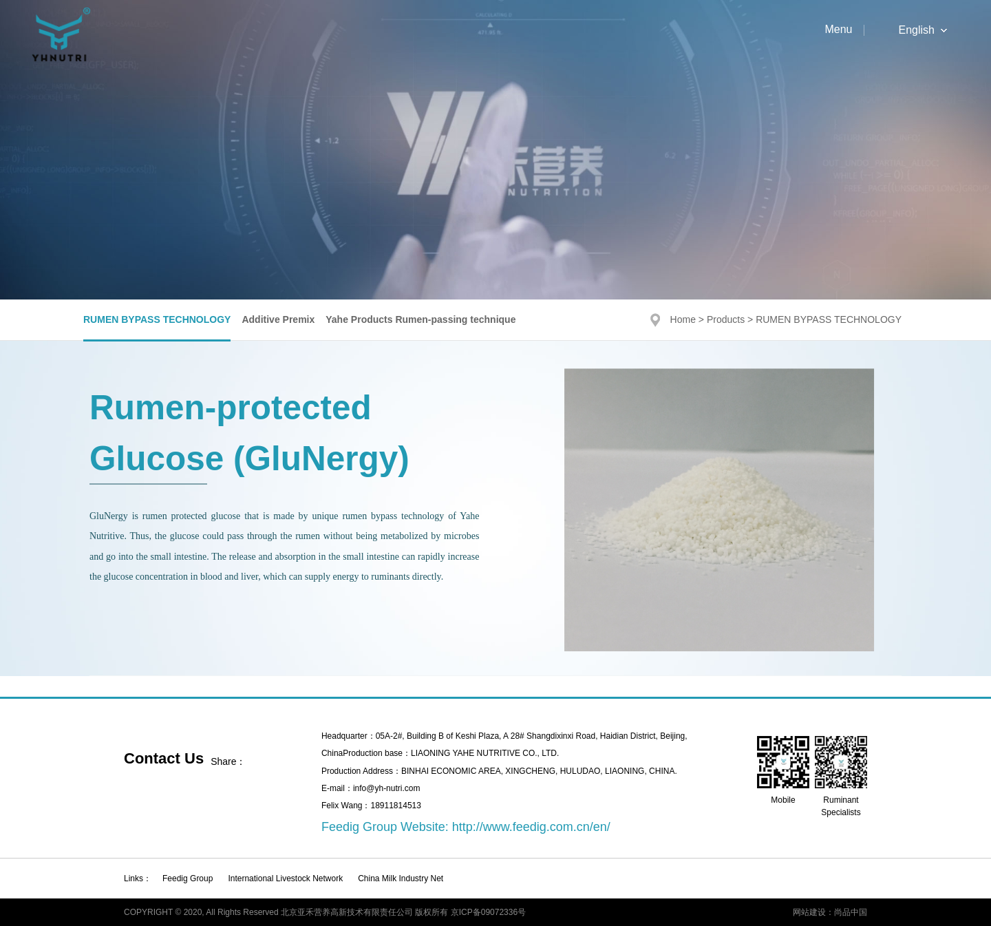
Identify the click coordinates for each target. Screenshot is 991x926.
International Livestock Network (285, 878)
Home (683, 319)
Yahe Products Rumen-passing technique (420, 319)
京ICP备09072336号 (488, 912)
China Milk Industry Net (400, 878)
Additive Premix (278, 319)
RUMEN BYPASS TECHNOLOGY (157, 319)
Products (726, 319)
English (917, 30)
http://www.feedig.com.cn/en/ (531, 827)
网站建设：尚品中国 (830, 912)
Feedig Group (187, 878)
